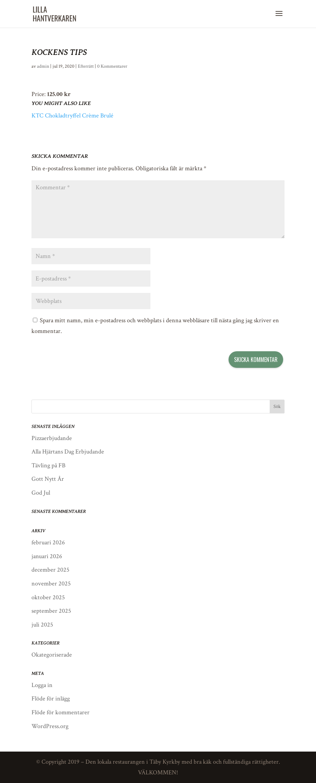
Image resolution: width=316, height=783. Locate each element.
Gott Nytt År (47, 479)
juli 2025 (42, 625)
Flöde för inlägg (50, 699)
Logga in (42, 685)
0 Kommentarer (112, 66)
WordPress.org (49, 726)
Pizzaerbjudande (51, 438)
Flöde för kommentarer (60, 712)
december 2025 (50, 570)
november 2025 (51, 584)
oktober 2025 (48, 597)
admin (43, 66)
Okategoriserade (51, 655)
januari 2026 (46, 556)
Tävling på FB (48, 465)
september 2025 (51, 611)
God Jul (40, 493)
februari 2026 (48, 542)
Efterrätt (86, 66)
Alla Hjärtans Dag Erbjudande (67, 452)
